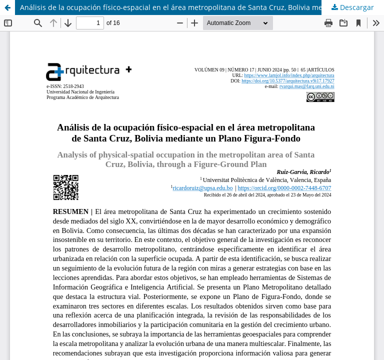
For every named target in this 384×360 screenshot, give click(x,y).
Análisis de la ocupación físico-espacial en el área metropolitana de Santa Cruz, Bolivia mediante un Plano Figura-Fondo (202, 7)
